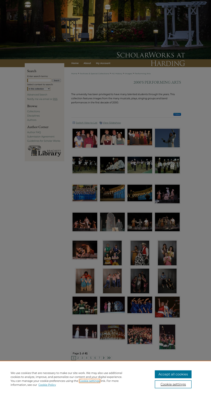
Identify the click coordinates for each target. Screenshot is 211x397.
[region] (105, 379)
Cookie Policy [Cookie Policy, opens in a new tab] (47, 384)
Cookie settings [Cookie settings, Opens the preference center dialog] (173, 384)
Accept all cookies (173, 374)
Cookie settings (89, 381)
